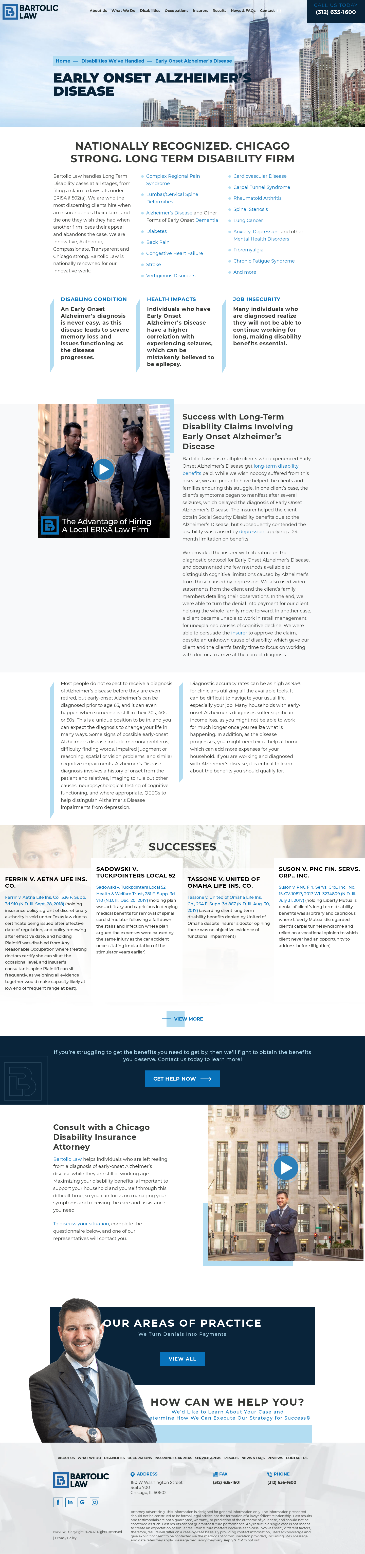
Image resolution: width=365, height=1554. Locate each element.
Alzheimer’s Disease (169, 213)
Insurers (200, 10)
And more (244, 272)
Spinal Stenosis (250, 209)
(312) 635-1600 (336, 12)
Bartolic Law (67, 1159)
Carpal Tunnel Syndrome (261, 187)
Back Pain (158, 242)
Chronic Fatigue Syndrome (264, 261)
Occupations (176, 10)
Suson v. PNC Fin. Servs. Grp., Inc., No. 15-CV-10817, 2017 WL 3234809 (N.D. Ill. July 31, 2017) (317, 894)
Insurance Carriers (173, 1458)
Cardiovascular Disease (260, 176)
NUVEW (59, 1532)
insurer (239, 633)
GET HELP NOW (174, 1079)
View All (182, 1359)
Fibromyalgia (248, 250)
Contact (267, 10)
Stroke (153, 264)
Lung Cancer (248, 220)
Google (82, 1502)
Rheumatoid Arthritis (257, 198)
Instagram (94, 1502)
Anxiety (241, 231)
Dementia (206, 220)
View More (188, 1019)
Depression (266, 231)
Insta (70, 1502)
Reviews (275, 1458)
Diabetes (156, 231)
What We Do (123, 10)
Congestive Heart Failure (174, 253)
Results (219, 10)
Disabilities (150, 10)
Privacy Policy (66, 1538)
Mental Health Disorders (261, 239)
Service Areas (208, 1458)
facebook (58, 1502)
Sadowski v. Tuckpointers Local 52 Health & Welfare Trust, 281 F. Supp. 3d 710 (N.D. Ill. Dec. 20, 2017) (135, 894)
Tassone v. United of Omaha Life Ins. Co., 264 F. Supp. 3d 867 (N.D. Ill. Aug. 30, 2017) (229, 904)
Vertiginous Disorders (170, 275)
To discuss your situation (81, 1224)
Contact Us (296, 1458)
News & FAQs (243, 10)
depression (251, 531)
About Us (98, 10)
